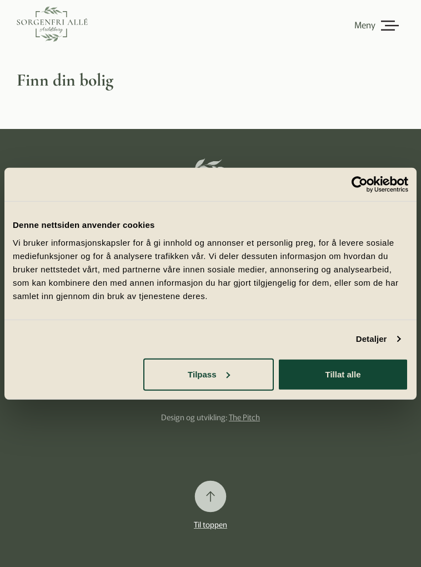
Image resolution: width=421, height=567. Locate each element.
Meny (364, 24)
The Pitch (244, 416)
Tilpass (208, 374)
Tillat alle (343, 374)
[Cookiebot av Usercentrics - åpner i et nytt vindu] (359, 184)
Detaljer (371, 339)
